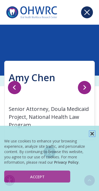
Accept (37, 176)
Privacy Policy (66, 162)
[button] (92, 133)
